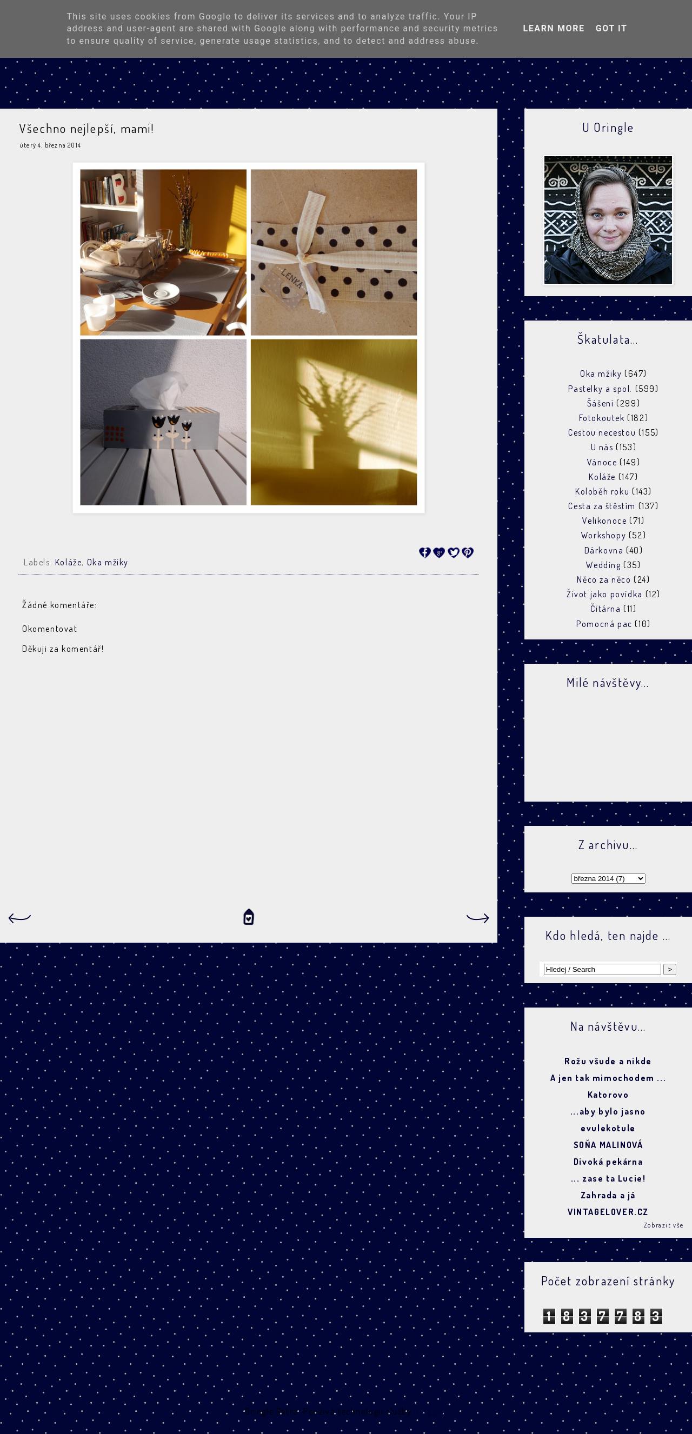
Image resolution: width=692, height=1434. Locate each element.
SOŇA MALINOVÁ (608, 1144)
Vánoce (602, 462)
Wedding (603, 564)
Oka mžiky (108, 562)
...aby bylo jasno (608, 1111)
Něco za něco (604, 579)
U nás (602, 447)
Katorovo (608, 1094)
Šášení (600, 403)
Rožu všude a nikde (608, 1061)
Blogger (429, 1411)
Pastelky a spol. (600, 388)
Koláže (68, 562)
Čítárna (605, 608)
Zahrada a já (608, 1195)
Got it (612, 28)
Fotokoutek (602, 417)
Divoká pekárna (608, 1161)
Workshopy (603, 535)
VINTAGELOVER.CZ (608, 1211)
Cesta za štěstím (602, 506)
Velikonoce (604, 520)
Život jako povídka (605, 594)
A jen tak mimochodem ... (608, 1077)
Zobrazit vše (664, 1225)
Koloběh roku (602, 491)
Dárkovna (604, 550)
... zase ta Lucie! (608, 1178)
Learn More (553, 28)
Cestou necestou (602, 432)
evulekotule (608, 1128)
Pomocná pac (604, 623)
